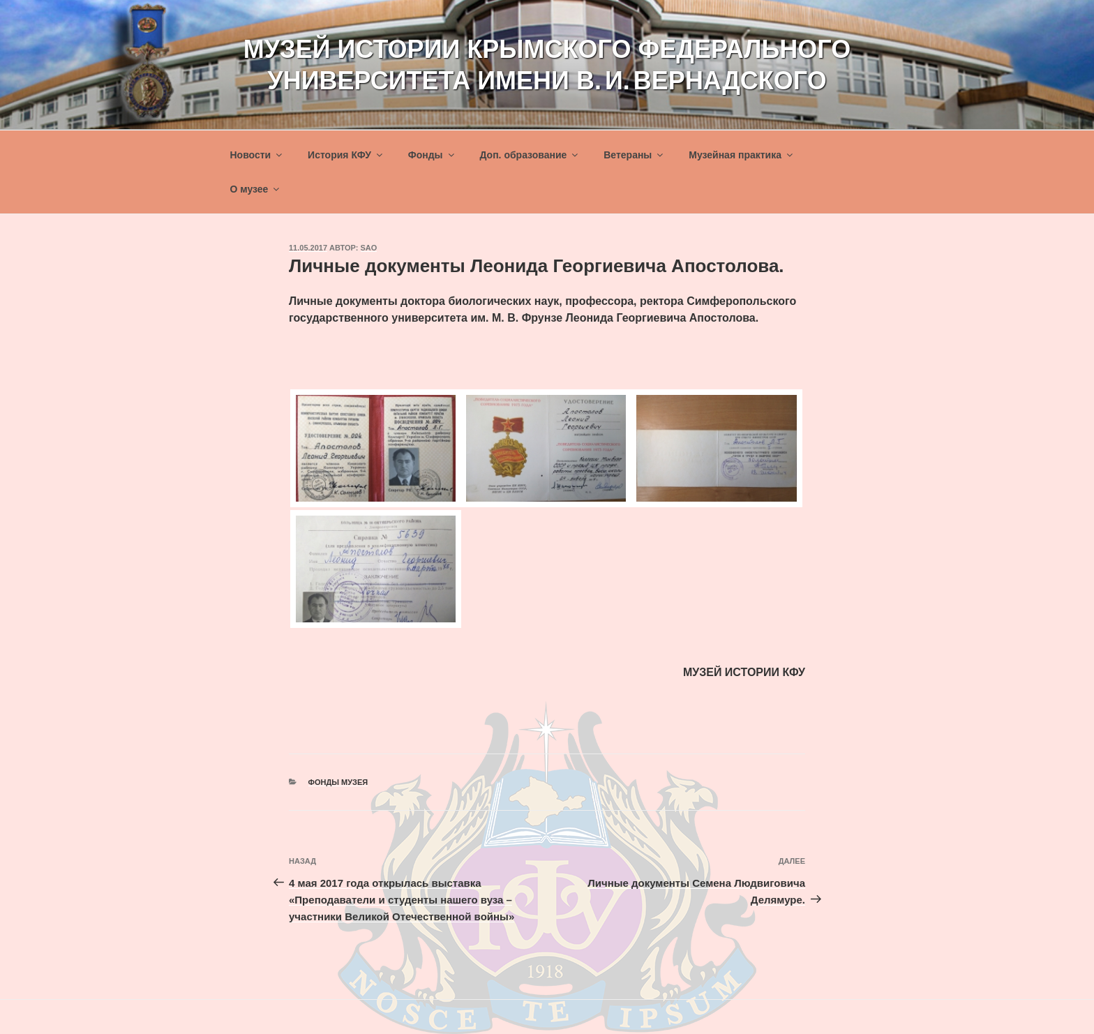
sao (369, 247)
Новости (257, 154)
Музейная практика (742, 154)
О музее (256, 189)
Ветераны (634, 154)
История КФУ (346, 154)
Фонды (432, 154)
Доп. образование (529, 154)
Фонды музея (338, 782)
